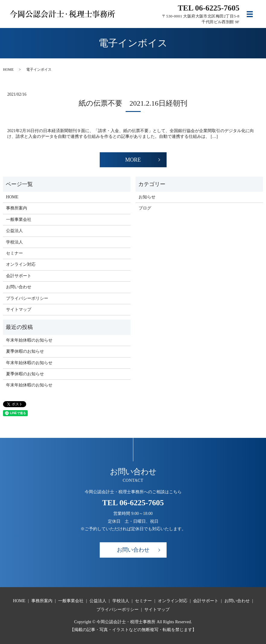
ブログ (145, 208)
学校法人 (14, 242)
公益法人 (14, 230)
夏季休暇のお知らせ (25, 351)
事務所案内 (16, 208)
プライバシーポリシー (27, 298)
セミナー (14, 253)
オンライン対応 (21, 264)
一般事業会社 (18, 219)
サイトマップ (18, 309)
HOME (8, 69)
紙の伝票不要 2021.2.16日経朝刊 (133, 103)
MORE (133, 160)
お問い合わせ (18, 287)
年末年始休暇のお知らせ (29, 340)
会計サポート (18, 276)
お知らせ (147, 197)
